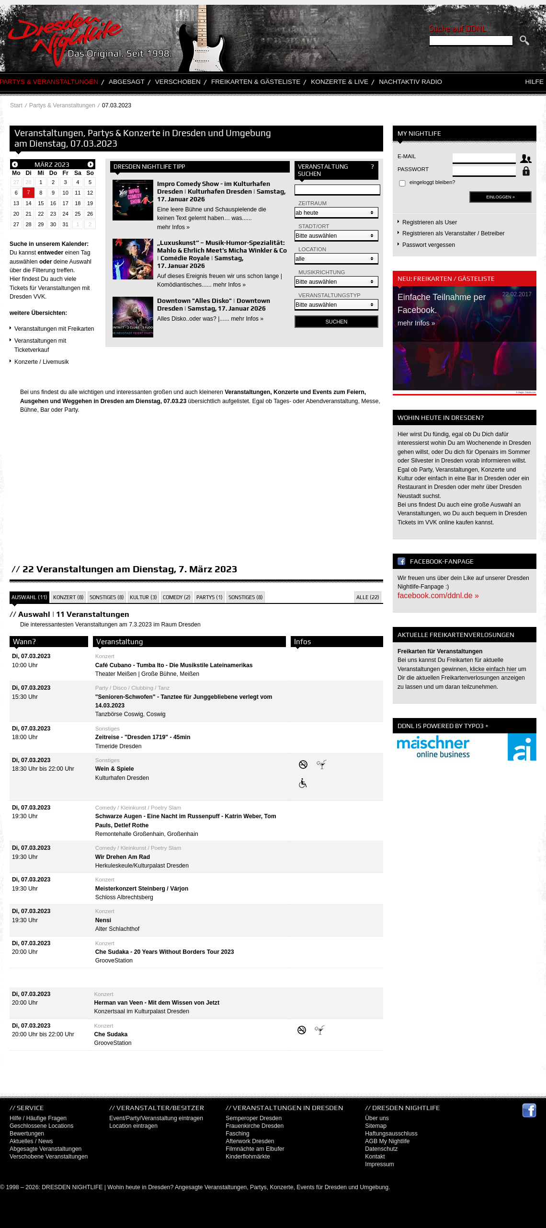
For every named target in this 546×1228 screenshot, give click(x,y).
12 (90, 193)
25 (77, 214)
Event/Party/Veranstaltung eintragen (156, 1118)
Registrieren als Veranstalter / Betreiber (453, 233)
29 (41, 224)
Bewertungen (27, 1133)
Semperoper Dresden (254, 1118)
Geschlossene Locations (41, 1126)
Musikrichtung (321, 272)
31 (65, 224)
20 (16, 214)
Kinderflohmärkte (248, 1156)
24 (65, 214)
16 (53, 203)
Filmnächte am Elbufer (255, 1149)
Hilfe (534, 81)
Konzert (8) (68, 597)
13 (16, 203)
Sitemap (376, 1126)
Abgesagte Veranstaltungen (45, 1149)
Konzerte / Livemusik (41, 362)
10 (65, 193)
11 (77, 193)
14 (28, 203)
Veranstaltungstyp (329, 295)
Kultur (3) (143, 597)
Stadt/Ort (313, 226)
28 (28, 182)
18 (77, 203)
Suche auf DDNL (457, 28)
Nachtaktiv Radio (410, 81)
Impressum (379, 1164)
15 (41, 203)
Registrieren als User (429, 222)
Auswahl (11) (29, 597)
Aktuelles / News (31, 1141)
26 (90, 214)
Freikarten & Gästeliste (255, 81)
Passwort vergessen (428, 245)
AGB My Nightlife (387, 1141)
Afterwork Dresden (250, 1141)
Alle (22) (367, 597)
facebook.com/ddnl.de (435, 595)
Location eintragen (133, 1126)
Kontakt (375, 1156)
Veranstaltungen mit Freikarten (54, 328)
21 (28, 214)
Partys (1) (209, 597)
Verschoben (178, 81)
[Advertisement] (196, 496)
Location (312, 249)
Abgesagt (127, 81)
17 (65, 203)
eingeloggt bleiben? (432, 182)
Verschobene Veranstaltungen (49, 1156)
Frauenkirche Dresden (255, 1126)
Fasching (238, 1133)
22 (41, 214)
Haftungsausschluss (391, 1133)
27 (16, 182)
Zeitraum (312, 203)
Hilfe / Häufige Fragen (38, 1118)
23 (53, 214)
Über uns (377, 1118)
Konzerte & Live (339, 81)
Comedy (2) (177, 597)
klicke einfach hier (493, 669)
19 (90, 203)
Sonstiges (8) (107, 597)
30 (53, 224)
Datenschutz (381, 1149)
